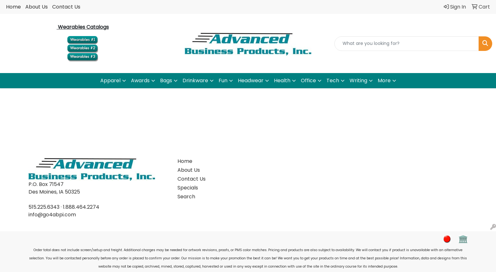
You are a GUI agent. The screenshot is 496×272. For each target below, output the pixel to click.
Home (13, 6)
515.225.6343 (43, 207)
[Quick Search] (406, 43)
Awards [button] (140, 80)
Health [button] (282, 80)
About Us (36, 6)
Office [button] (308, 80)
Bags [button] (166, 80)
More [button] (384, 80)
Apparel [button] (110, 80)
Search (186, 196)
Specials (187, 187)
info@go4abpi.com (52, 214)
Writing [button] (358, 80)
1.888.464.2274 (81, 207)
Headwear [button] (251, 80)
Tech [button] (332, 80)
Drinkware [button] (195, 80)
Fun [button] (223, 80)
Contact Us (66, 6)
